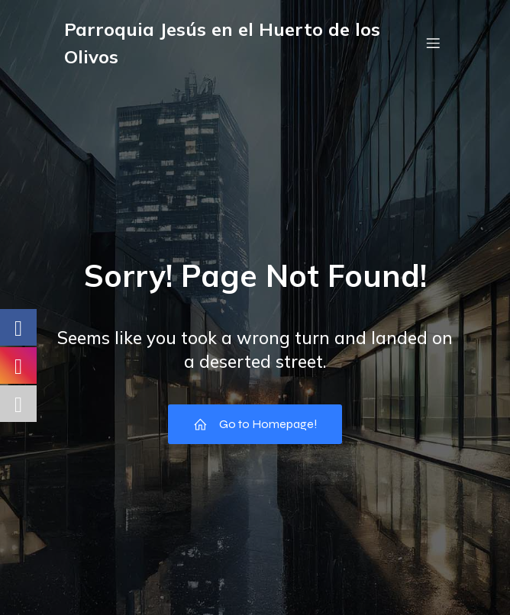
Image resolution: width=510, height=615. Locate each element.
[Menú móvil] (433, 43)
